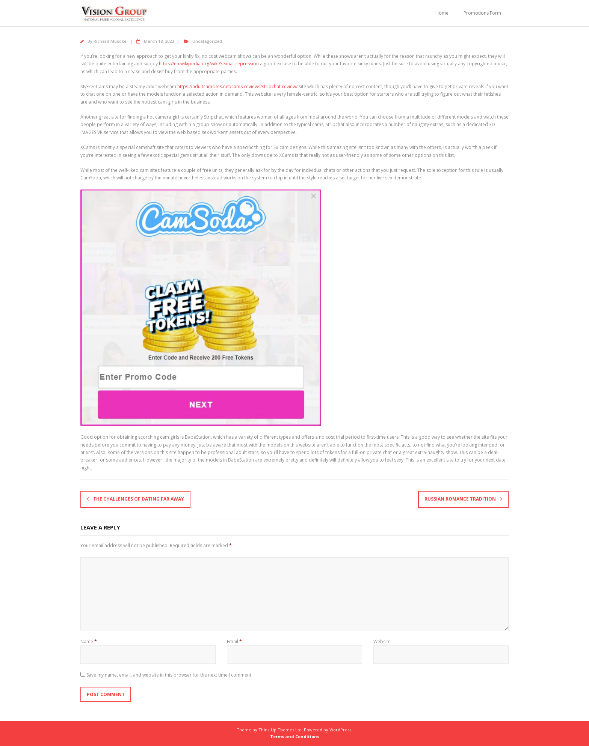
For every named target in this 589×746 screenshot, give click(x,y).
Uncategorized (207, 41)
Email (234, 641)
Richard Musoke (110, 41)
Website (382, 641)
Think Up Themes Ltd (280, 729)
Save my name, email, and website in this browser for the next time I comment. (169, 675)
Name (88, 641)
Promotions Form (482, 13)
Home (442, 13)
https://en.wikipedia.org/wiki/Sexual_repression (209, 63)
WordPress (340, 729)
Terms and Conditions (294, 736)
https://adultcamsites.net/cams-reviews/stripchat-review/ (237, 86)
